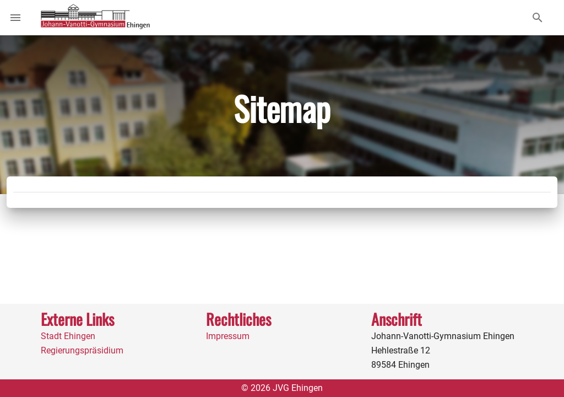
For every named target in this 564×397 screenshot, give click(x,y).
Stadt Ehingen (68, 336)
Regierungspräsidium (82, 350)
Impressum (228, 336)
